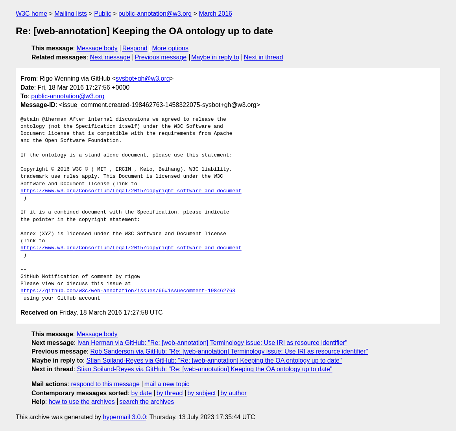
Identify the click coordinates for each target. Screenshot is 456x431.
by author (233, 393)
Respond (135, 48)
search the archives (147, 401)
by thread (170, 393)
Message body (97, 48)
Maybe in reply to (215, 57)
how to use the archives (82, 401)
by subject (201, 393)
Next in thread (263, 57)
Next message (110, 57)
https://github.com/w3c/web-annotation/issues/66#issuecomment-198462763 (127, 291)
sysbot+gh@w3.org (143, 78)
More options (170, 48)
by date (141, 393)
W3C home (31, 13)
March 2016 (215, 13)
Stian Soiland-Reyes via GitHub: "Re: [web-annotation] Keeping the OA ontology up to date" (214, 360)
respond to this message (105, 384)
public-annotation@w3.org (155, 13)
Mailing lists (70, 13)
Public (102, 13)
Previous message (161, 57)
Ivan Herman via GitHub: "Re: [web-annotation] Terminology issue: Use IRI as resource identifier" (212, 342)
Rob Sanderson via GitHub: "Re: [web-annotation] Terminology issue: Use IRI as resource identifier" (229, 351)
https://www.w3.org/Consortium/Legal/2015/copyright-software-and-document (131, 191)
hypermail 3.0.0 (124, 417)
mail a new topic (167, 384)
